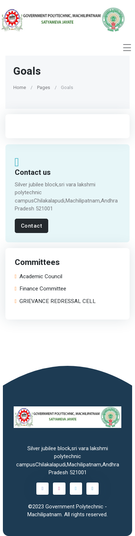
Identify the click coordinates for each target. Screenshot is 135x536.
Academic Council (38, 276)
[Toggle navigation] (127, 47)
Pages (43, 87)
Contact (31, 226)
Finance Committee (40, 288)
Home (19, 87)
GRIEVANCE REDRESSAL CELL (55, 301)
